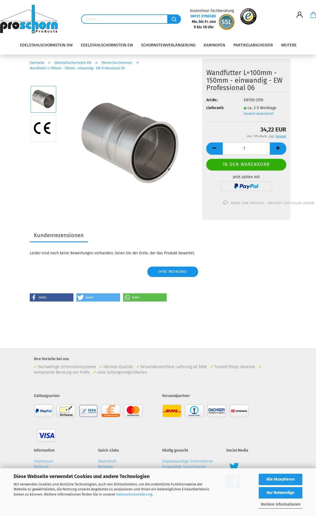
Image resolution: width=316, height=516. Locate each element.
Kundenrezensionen (59, 235)
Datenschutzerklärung (134, 494)
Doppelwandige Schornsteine (187, 461)
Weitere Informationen (280, 504)
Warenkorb (107, 461)
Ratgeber (106, 466)
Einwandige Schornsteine (184, 466)
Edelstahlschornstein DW (46, 45)
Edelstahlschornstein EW (107, 45)
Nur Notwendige (280, 492)
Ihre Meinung (172, 271)
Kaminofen (214, 45)
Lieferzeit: (215, 108)
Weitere (289, 45)
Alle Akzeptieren (280, 479)
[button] (51, 297)
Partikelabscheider (253, 45)
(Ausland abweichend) (259, 113)
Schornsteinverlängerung (168, 45)
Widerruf (41, 466)
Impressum (43, 461)
